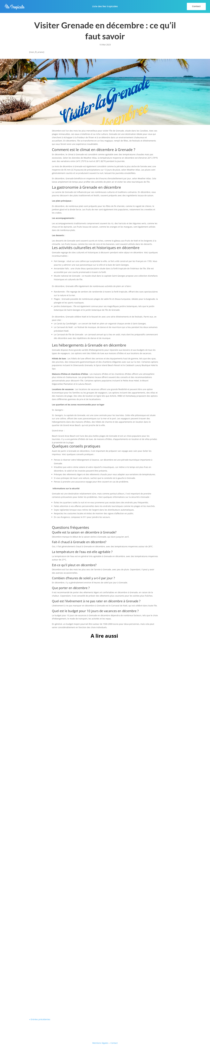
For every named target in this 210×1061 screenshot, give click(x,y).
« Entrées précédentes (39, 1019)
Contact (196, 6)
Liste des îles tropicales (105, 6)
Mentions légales (100, 1043)
